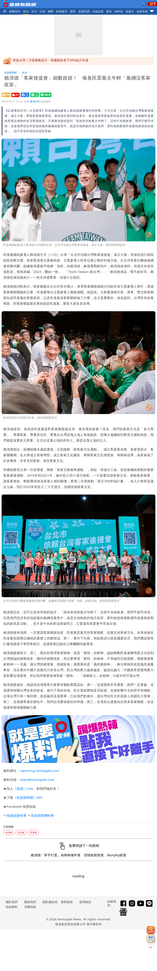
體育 (73, 11)
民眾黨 (33, 832)
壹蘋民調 (84, 11)
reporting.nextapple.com (39, 770)
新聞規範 (67, 902)
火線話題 (98, 11)
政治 (26, 11)
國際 (51, 11)
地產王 (130, 11)
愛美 (109, 11)
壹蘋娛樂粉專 (16, 815)
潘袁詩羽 (35, 101)
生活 (34, 11)
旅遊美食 (142, 11)
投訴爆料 (12, 907)
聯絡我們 (30, 902)
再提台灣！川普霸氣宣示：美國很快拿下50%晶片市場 (51, 61)
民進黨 (21, 832)
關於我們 (12, 902)
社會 (42, 11)
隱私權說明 (48, 902)
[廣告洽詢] (151, 938)
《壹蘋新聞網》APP (28, 797)
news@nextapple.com (37, 779)
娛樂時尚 (14, 11)
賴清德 (8, 832)
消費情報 (30, 907)
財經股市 (62, 11)
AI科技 (118, 11)
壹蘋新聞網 (10, 72)
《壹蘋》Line (23, 788)
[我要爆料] (151, 930)
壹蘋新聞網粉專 (42, 815)
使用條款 (85, 902)
